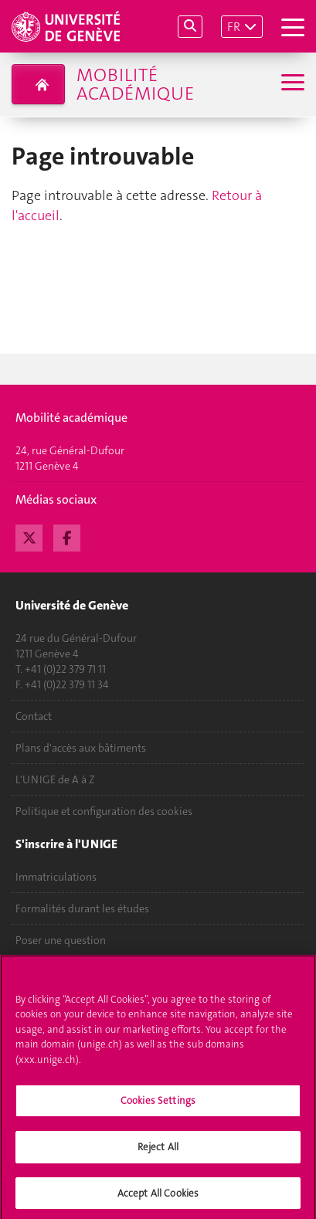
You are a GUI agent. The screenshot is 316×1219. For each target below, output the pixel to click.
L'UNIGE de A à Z (55, 779)
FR (233, 27)
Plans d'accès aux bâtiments (80, 748)
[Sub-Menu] (290, 83)
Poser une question (60, 940)
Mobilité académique (135, 84)
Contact (33, 716)
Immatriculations (56, 877)
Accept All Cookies (158, 1197)
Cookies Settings (158, 1105)
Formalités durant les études (82, 908)
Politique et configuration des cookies (103, 811)
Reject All (158, 1150)
